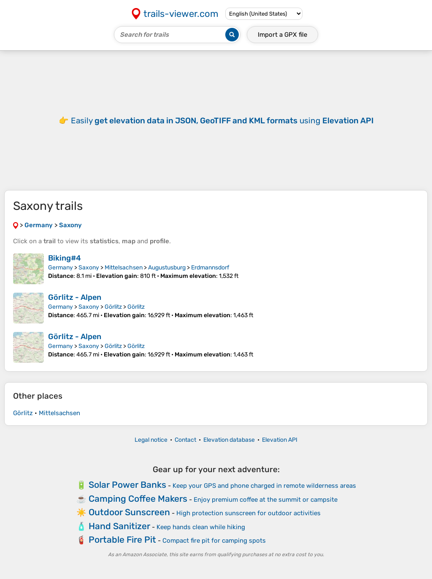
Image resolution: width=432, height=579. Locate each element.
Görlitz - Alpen (74, 297)
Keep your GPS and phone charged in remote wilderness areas (264, 485)
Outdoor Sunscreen (129, 512)
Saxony (88, 267)
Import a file (282, 34)
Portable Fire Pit (122, 539)
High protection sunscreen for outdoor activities (248, 513)
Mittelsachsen (124, 267)
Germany (60, 267)
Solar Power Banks (127, 484)
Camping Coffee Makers (138, 498)
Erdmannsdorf (210, 267)
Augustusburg (167, 267)
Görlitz (113, 306)
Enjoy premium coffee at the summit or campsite (266, 499)
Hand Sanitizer (119, 526)
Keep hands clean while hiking (201, 527)
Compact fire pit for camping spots (214, 540)
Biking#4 (64, 258)
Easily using (222, 120)
